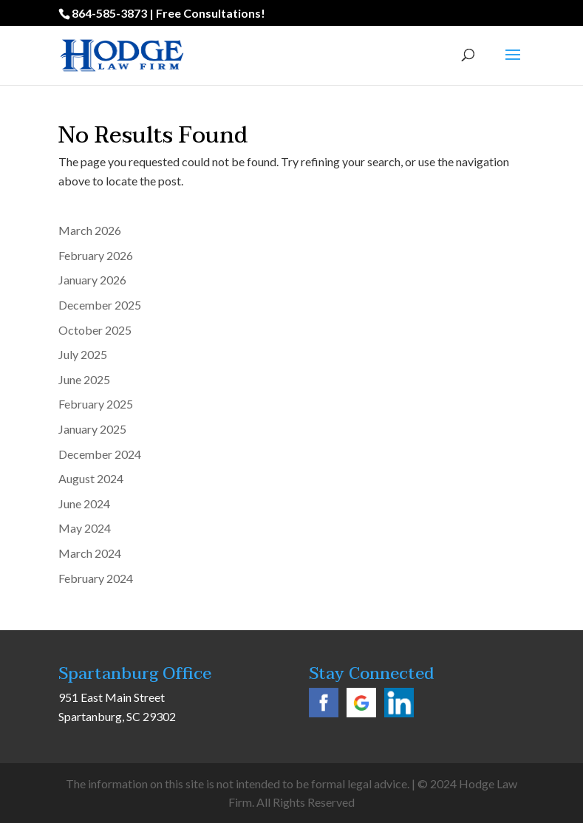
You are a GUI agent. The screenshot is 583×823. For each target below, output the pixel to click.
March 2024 (89, 553)
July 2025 (82, 354)
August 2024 (90, 478)
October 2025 (95, 330)
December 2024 (99, 454)
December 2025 (99, 305)
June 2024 (84, 503)
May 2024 (84, 528)
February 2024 (95, 578)
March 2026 (89, 230)
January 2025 (92, 429)
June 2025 (84, 379)
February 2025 (95, 404)
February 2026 (95, 255)
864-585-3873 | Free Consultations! (168, 13)
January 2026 (92, 280)
